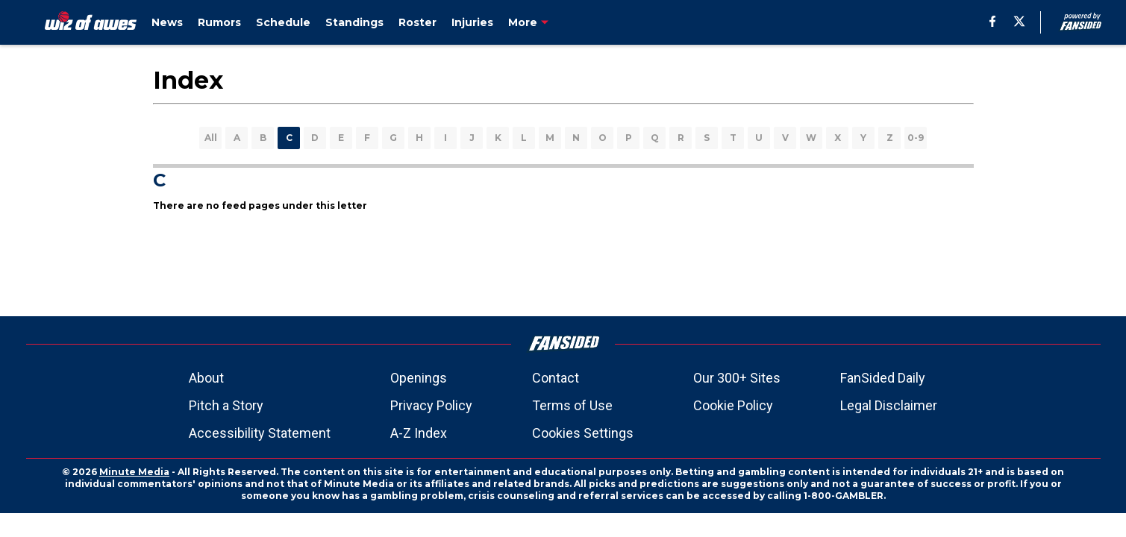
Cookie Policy (733, 405)
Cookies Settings (583, 433)
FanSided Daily (882, 378)
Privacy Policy (431, 405)
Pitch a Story (226, 405)
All (210, 137)
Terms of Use (572, 405)
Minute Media (134, 471)
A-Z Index (418, 433)
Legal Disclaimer (888, 405)
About (206, 378)
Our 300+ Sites (737, 378)
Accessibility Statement (260, 433)
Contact (555, 378)
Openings (418, 378)
